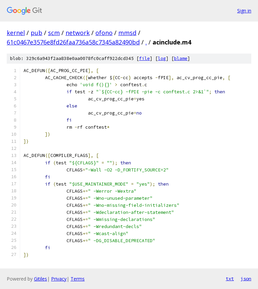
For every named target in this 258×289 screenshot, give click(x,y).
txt (230, 279)
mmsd (127, 33)
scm (54, 33)
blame (180, 58)
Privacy (59, 279)
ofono (104, 33)
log (162, 58)
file (144, 58)
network (78, 33)
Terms (78, 279)
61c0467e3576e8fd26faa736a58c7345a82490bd (73, 42)
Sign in (244, 10)
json (246, 279)
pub (36, 33)
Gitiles (40, 279)
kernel (16, 33)
